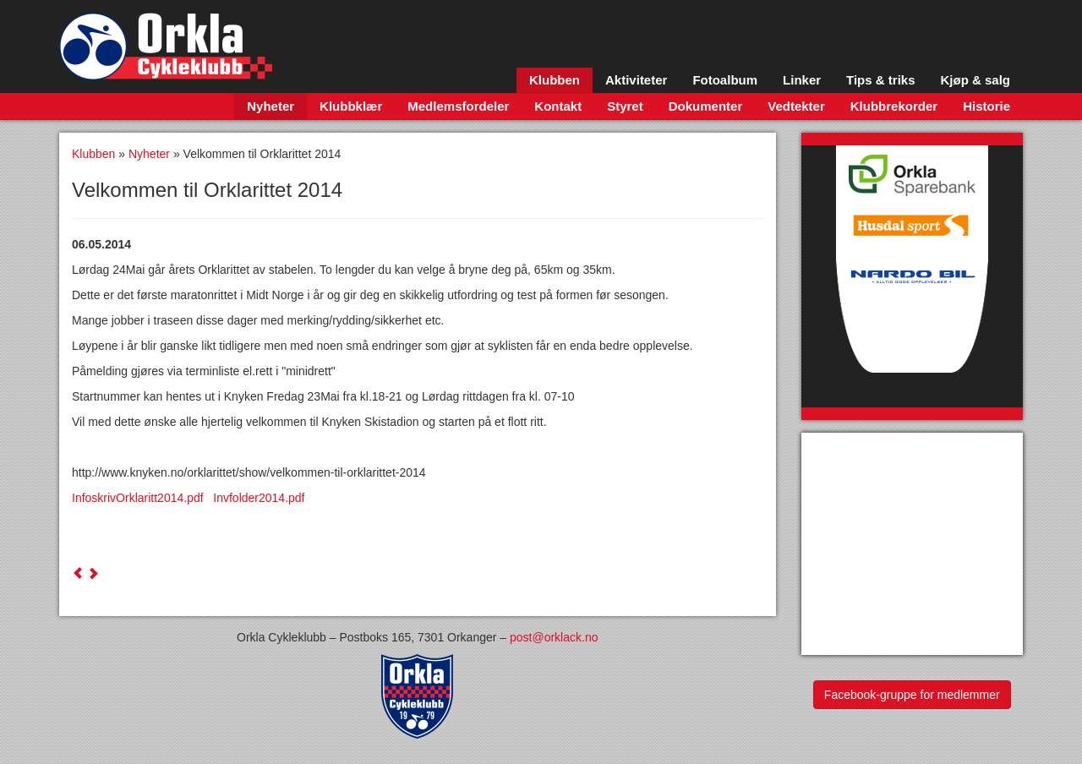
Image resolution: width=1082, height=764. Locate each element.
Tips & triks (880, 80)
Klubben (554, 80)
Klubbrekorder (893, 106)
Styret (625, 106)
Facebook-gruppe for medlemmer (912, 694)
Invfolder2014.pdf (258, 498)
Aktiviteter (636, 80)
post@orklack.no (554, 637)
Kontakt (558, 106)
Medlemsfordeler (458, 106)
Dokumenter (706, 106)
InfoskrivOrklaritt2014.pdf (142, 498)
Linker (802, 80)
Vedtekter (796, 106)
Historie (986, 106)
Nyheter (270, 106)
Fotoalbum (724, 80)
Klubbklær (351, 106)
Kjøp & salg (975, 80)
